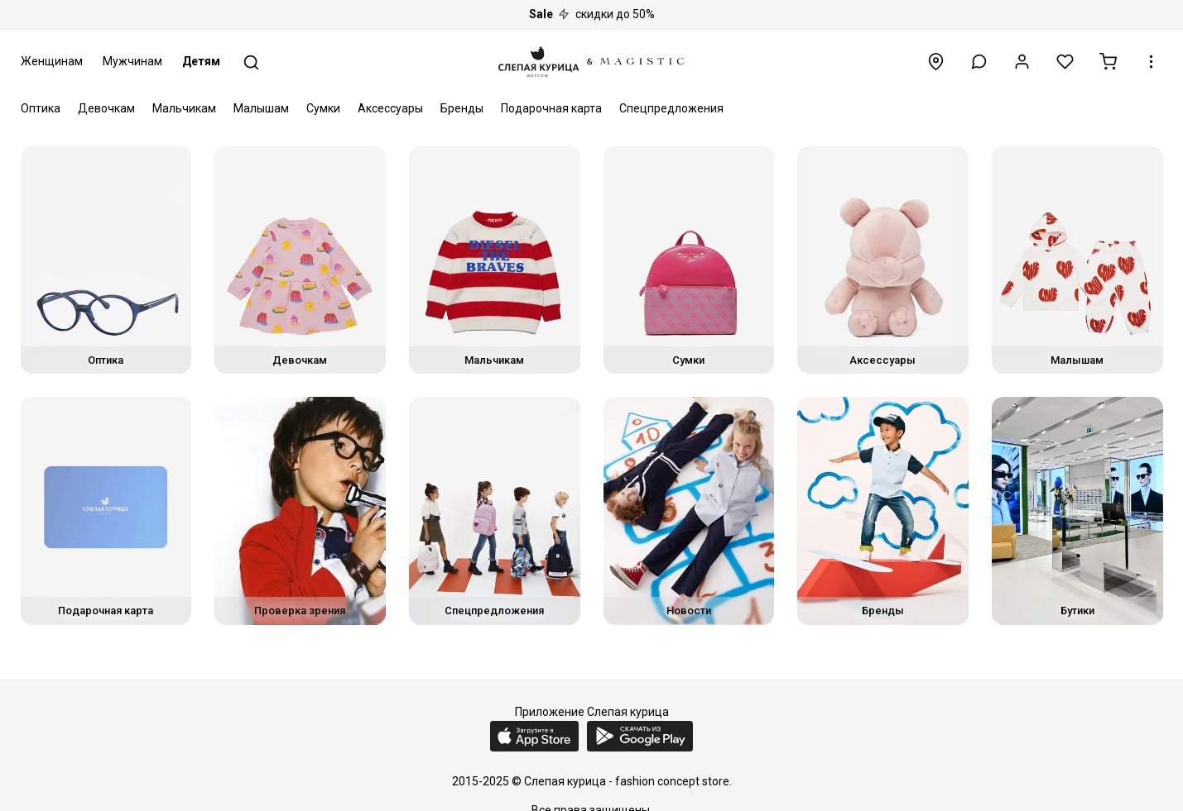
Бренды (461, 108)
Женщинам (52, 61)
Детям (201, 61)
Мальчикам (184, 108)
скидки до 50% (592, 14)
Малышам (261, 108)
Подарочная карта (551, 108)
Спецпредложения (671, 108)
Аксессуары (390, 108)
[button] (979, 61)
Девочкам (106, 108)
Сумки (323, 108)
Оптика (40, 108)
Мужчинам (132, 61)
